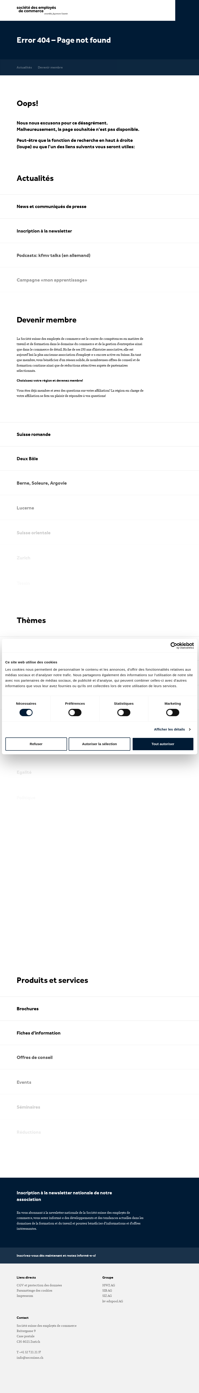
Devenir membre (50, 67)
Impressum (25, 1295)
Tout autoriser (162, 744)
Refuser (36, 744)
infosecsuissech (30, 1357)
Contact (23, 1318)
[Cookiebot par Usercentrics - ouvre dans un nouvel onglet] (174, 645)
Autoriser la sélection (99, 744)
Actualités (24, 67)
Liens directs (26, 1277)
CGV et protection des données (39, 1285)
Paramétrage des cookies (34, 1290)
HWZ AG (108, 1285)
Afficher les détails (169, 729)
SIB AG (107, 1290)
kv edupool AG (112, 1301)
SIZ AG (107, 1295)
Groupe (107, 1277)
